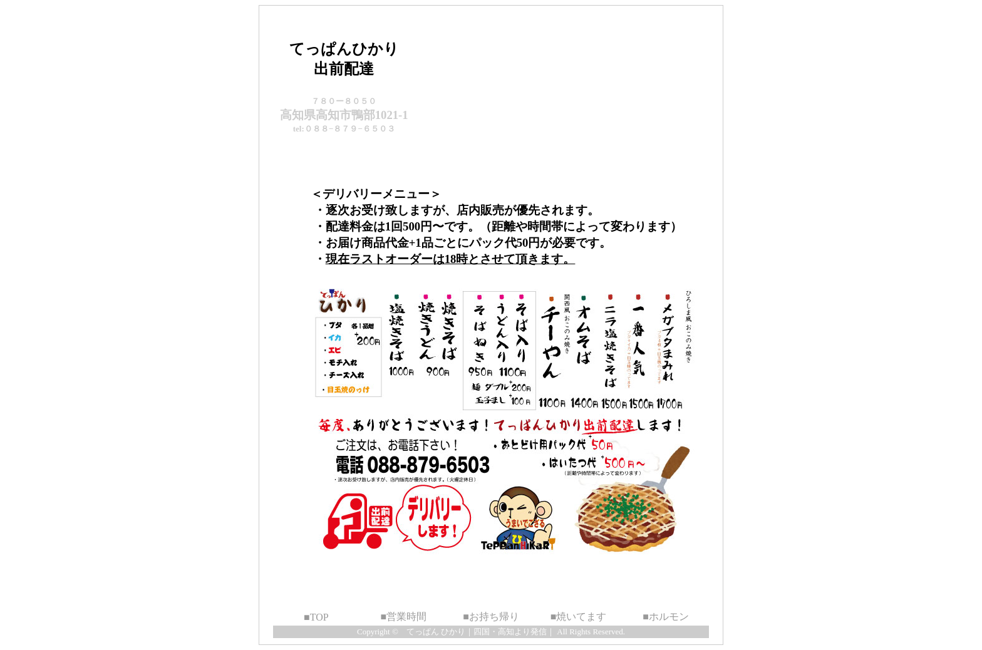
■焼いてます (578, 616)
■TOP (316, 617)
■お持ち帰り (491, 616)
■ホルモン (666, 616)
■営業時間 (404, 616)
